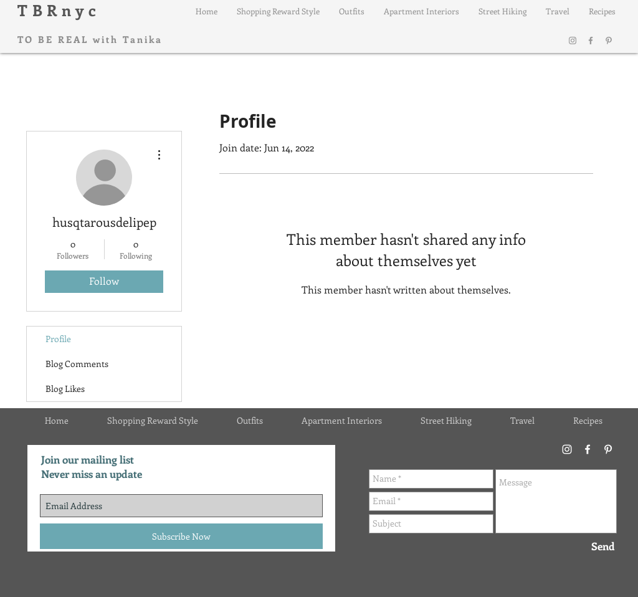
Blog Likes (65, 388)
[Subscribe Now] (181, 536)
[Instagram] (573, 40)
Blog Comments (76, 364)
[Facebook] (591, 40)
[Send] (603, 547)
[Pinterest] (609, 40)
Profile (58, 339)
